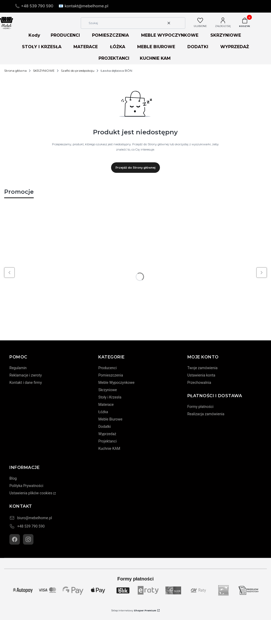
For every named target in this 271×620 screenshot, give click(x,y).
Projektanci (107, 441)
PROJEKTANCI (114, 58)
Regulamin (18, 368)
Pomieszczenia (110, 375)
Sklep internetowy (133, 610)
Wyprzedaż (107, 434)
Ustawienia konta (201, 375)
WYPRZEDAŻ (234, 46)
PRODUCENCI (65, 35)
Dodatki (104, 426)
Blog (13, 478)
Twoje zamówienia (202, 368)
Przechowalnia (199, 382)
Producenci (107, 368)
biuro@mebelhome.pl (34, 518)
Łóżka (103, 412)
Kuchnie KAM (109, 448)
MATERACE (85, 46)
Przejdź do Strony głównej (135, 167)
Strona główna (15, 71)
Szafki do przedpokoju (77, 71)
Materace (106, 404)
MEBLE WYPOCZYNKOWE (169, 35)
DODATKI (197, 46)
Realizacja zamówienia (205, 414)
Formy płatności (200, 407)
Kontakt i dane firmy (25, 382)
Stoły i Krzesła (109, 397)
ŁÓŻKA (117, 46)
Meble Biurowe (110, 419)
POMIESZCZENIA (110, 35)
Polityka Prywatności (26, 486)
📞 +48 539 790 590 (34, 5)
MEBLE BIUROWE (156, 46)
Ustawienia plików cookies (30, 493)
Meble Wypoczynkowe (116, 382)
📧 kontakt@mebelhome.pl (83, 5)
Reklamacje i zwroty (25, 375)
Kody (34, 35)
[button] (179, 23)
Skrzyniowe (107, 390)
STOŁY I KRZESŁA (41, 46)
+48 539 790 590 (31, 526)
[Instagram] (28, 539)
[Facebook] (14, 539)
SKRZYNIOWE (225, 35)
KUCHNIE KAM (155, 58)
